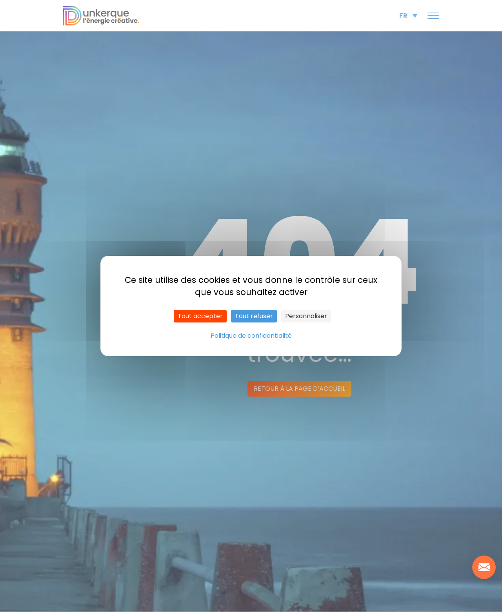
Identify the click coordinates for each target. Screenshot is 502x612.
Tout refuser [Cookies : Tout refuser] (254, 316)
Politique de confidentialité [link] (251, 335)
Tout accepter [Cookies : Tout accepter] (200, 316)
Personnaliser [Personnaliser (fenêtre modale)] (306, 316)
